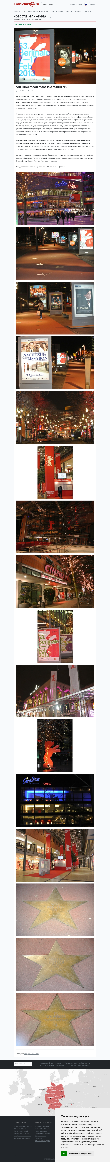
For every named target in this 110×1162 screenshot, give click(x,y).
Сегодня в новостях (38, 19)
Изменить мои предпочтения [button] (80, 1153)
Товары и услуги (20, 1128)
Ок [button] (64, 1153)
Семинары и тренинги (43, 1133)
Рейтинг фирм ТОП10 (21, 1133)
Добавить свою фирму (22, 1138)
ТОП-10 (87, 11)
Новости (18, 11)
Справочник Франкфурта (23, 1126)
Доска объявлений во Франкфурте (78, 1065)
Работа (69, 11)
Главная (17, 19)
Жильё (78, 11)
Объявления (57, 11)
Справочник (32, 11)
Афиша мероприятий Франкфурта (77, 1063)
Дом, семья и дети (42, 1128)
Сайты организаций (21, 1131)
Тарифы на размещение (22, 1136)
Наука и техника (41, 1131)
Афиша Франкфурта (42, 1141)
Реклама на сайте (75, 4)
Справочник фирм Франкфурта (51, 1063)
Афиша (44, 11)
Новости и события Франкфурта (52, 1065)
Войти (92, 4)
